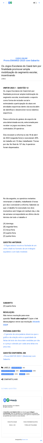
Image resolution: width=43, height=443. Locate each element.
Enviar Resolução (12, 422)
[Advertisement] (18, 175)
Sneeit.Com (25, 439)
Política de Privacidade (31, 425)
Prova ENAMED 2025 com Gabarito (21, 60)
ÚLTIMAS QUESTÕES (9, 388)
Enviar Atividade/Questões (31, 422)
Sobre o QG (12, 425)
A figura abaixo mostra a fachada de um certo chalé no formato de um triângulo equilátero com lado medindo (19, 248)
